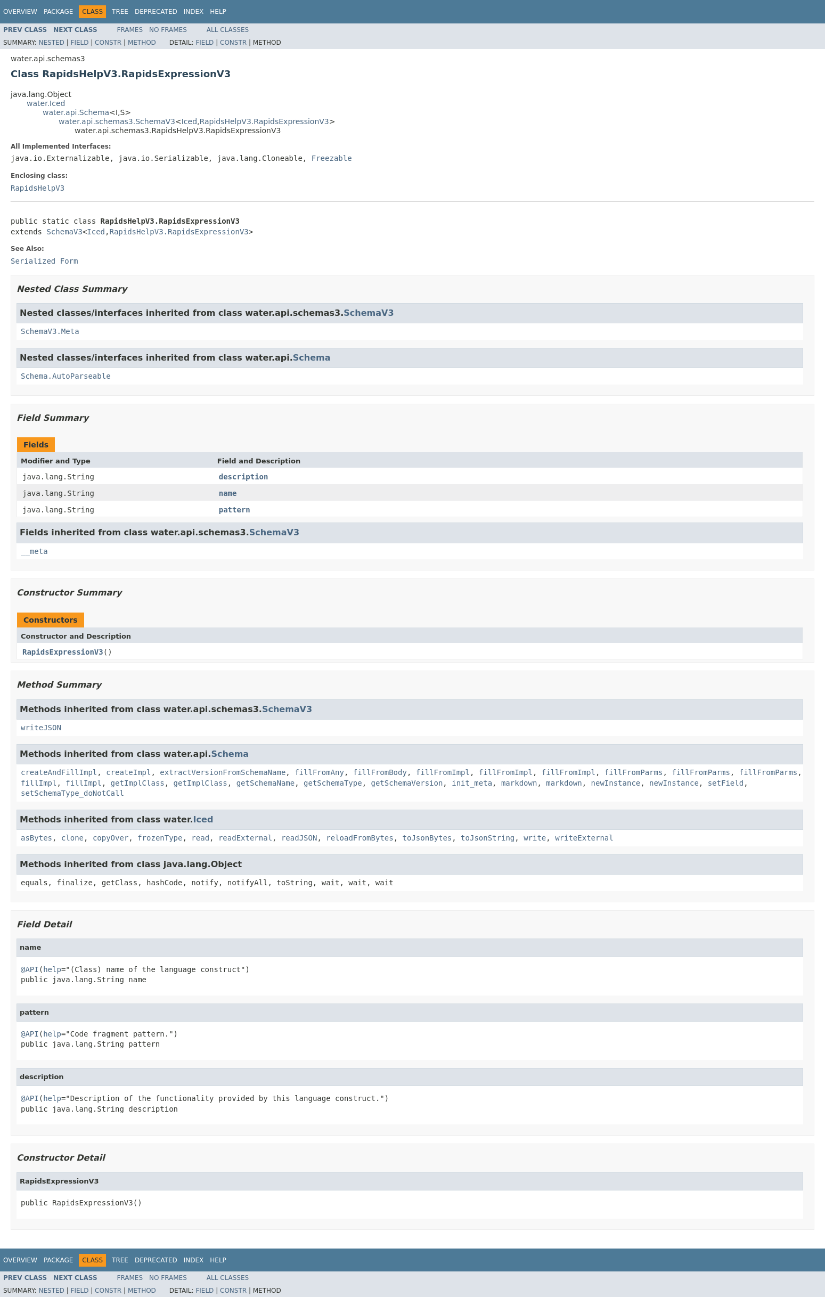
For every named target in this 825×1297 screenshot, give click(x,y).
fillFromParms (634, 772)
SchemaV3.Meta (50, 331)
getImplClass (138, 783)
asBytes (36, 838)
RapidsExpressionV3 (62, 652)
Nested (51, 42)
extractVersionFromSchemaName (222, 772)
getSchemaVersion (407, 783)
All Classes (228, 30)
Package (58, 11)
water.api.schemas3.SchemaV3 (117, 121)
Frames (130, 30)
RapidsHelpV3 (37, 188)
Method (142, 42)
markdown (519, 783)
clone (72, 838)
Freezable (332, 158)
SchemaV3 (64, 231)
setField (726, 783)
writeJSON (41, 727)
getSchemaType (333, 783)
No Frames (168, 30)
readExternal (245, 838)
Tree (120, 11)
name (228, 493)
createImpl (128, 772)
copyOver (110, 838)
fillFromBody (380, 772)
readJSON (299, 838)
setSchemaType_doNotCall (72, 793)
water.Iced (46, 103)
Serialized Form (44, 261)
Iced (189, 121)
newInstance (616, 783)
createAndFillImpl (59, 772)
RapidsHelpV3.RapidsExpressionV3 (264, 121)
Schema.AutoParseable (66, 376)
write (535, 838)
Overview (20, 11)
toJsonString (487, 838)
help (52, 969)
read (200, 838)
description (243, 476)
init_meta (472, 783)
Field (79, 42)
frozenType (159, 838)
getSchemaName (265, 783)
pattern (234, 509)
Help (218, 11)
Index (194, 11)
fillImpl (38, 783)
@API (30, 969)
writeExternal (584, 838)
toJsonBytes (427, 838)
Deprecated (156, 11)
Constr (108, 42)
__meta (34, 551)
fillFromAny (319, 772)
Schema (312, 358)
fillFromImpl (443, 772)
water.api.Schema (76, 112)
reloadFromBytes (359, 838)
